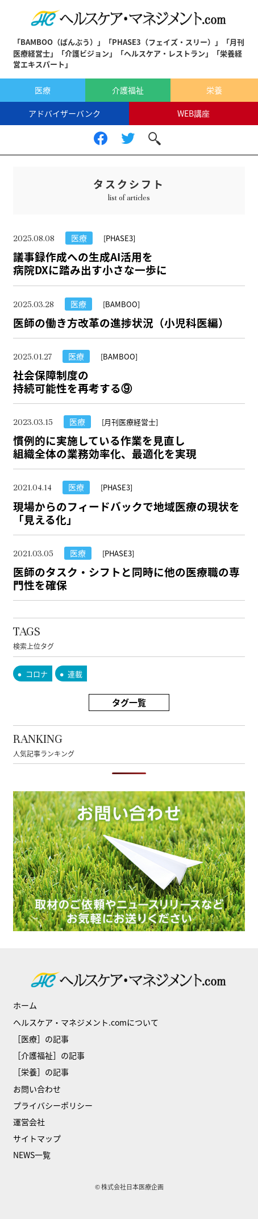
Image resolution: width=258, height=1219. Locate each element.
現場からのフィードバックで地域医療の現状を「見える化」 (126, 512)
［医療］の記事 (41, 1038)
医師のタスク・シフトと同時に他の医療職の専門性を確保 (126, 578)
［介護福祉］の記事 (49, 1055)
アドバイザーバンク (64, 113)
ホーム (25, 1005)
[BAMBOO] (121, 304)
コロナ (37, 673)
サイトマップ (37, 1138)
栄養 (214, 90)
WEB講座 (193, 113)
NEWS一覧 (32, 1154)
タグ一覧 (129, 702)
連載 (75, 673)
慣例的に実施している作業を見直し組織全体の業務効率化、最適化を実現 (105, 446)
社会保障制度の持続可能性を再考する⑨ (72, 381)
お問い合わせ (37, 1088)
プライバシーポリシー (53, 1105)
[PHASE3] (119, 238)
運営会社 (29, 1121)
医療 (43, 90)
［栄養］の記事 (41, 1071)
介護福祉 (128, 90)
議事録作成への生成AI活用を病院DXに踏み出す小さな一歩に (90, 263)
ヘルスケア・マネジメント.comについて (86, 1022)
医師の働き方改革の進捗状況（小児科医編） (121, 322)
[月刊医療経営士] (130, 421)
